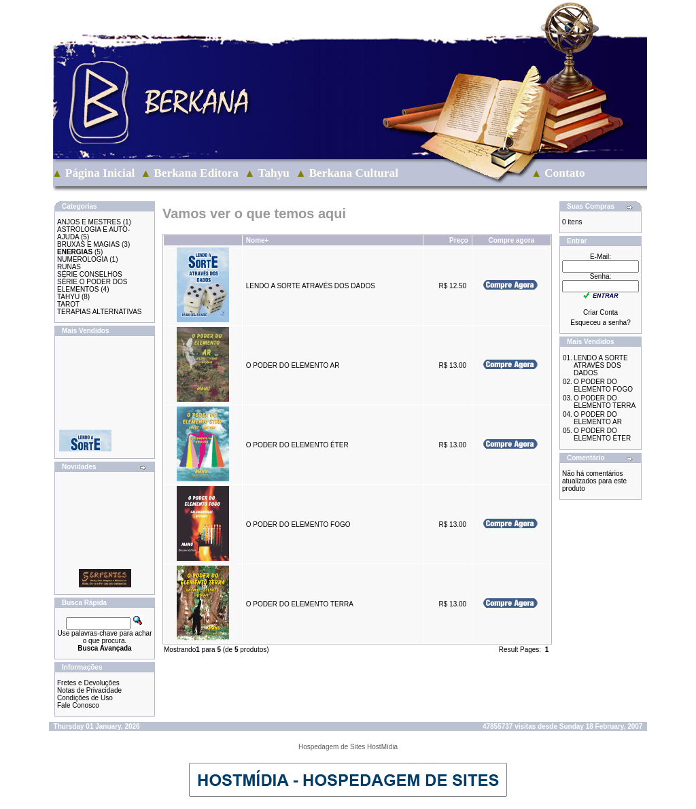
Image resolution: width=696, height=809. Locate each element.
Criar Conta (600, 312)
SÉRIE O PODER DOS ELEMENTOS (92, 285)
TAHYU (68, 296)
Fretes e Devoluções (88, 683)
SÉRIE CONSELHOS (89, 274)
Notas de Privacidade (89, 690)
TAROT (68, 304)
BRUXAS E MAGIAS (88, 244)
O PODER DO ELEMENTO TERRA (299, 604)
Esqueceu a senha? (600, 322)
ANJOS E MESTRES (89, 222)
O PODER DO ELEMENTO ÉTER (297, 445)
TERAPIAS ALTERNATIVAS (99, 311)
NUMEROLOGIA (82, 259)
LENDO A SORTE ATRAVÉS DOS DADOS (310, 286)
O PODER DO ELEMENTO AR (293, 365)
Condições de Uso (85, 698)
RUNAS (69, 267)
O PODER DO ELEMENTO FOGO (298, 524)
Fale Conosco (78, 705)
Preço (458, 240)
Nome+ (257, 240)
